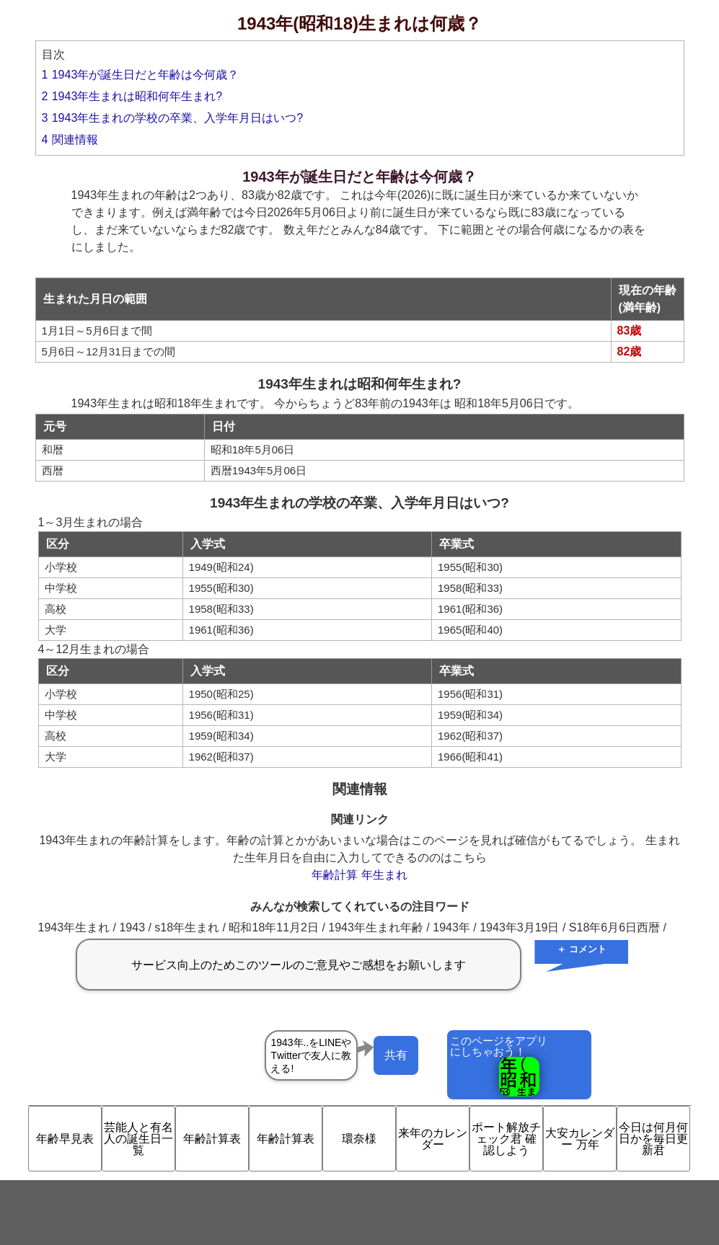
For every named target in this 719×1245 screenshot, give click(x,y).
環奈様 (359, 1139)
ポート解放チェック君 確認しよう (506, 1138)
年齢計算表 (212, 1139)
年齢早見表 (65, 1139)
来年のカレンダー (432, 1139)
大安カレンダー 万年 (579, 1139)
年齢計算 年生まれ (359, 875)
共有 (395, 1055)
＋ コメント (581, 949)
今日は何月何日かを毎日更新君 (653, 1138)
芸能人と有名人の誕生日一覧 (138, 1138)
